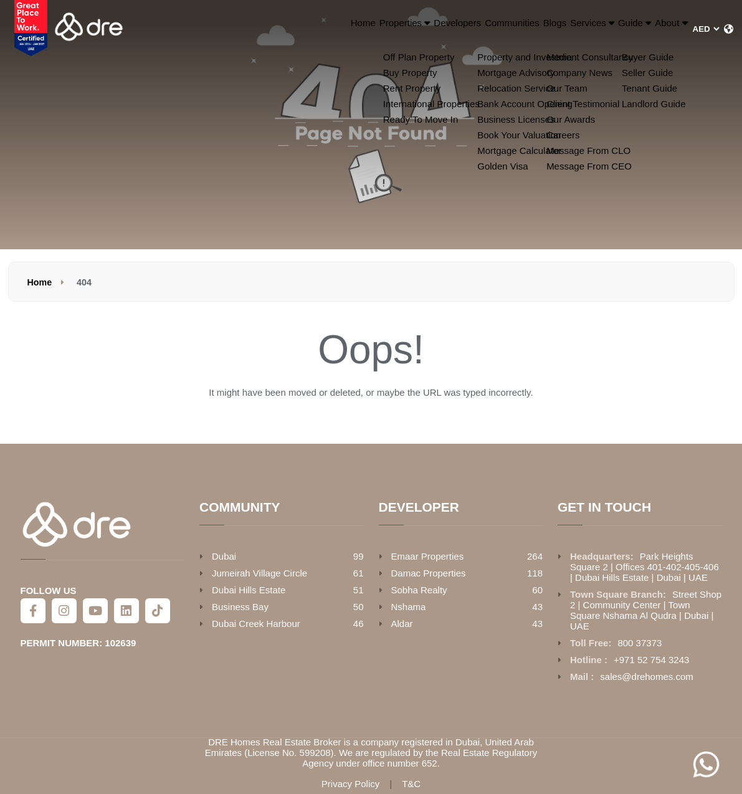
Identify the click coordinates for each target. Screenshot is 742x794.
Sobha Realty (419, 590)
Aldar (402, 623)
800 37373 (639, 643)
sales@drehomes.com (646, 676)
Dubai (224, 556)
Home (219, 29)
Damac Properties (428, 573)
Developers (351, 29)
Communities (422, 29)
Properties (279, 29)
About (660, 29)
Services (537, 29)
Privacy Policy (350, 783)
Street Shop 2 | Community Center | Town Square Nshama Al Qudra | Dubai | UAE (645, 610)
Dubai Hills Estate (248, 590)
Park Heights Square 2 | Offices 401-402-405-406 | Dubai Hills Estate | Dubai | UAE (644, 567)
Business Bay (240, 606)
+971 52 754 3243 (651, 659)
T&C (411, 783)
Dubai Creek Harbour (256, 623)
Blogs (481, 29)
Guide (601, 29)
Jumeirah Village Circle (259, 573)
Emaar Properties (427, 556)
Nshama (408, 606)
